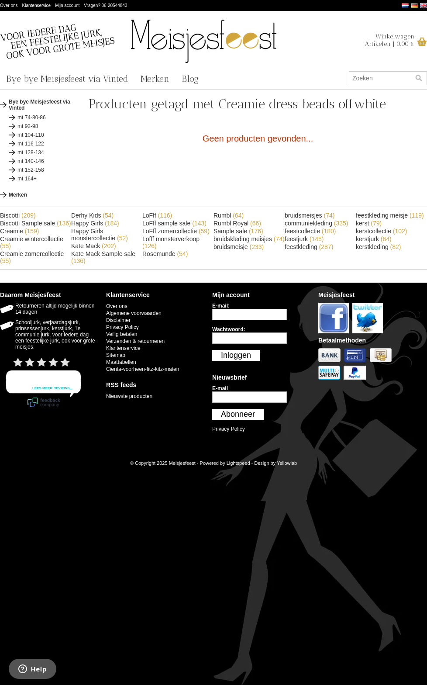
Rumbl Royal (237, 223)
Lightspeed (238, 463)
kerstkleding (378, 246)
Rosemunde (165, 253)
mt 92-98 (27, 126)
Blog (190, 78)
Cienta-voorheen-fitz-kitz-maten (142, 369)
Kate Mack (93, 245)
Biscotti (18, 215)
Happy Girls (95, 223)
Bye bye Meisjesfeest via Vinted (67, 78)
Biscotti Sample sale (35, 223)
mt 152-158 (30, 170)
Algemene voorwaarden (134, 313)
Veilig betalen (121, 334)
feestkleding (309, 246)
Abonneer (238, 414)
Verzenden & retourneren (135, 341)
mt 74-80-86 (31, 117)
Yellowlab (287, 463)
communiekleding (316, 223)
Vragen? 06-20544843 (105, 5)
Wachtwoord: (228, 329)
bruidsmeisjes (309, 215)
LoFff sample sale (174, 223)
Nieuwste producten (129, 396)
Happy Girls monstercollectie (99, 235)
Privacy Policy (122, 327)
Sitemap (115, 355)
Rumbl (229, 215)
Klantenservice (36, 5)
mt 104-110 (30, 135)
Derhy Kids (92, 215)
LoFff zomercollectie (176, 231)
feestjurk (304, 238)
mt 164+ (27, 179)
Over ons (9, 5)
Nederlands (405, 5)
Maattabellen (121, 362)
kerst (369, 223)
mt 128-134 (30, 152)
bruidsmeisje (239, 246)
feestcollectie (310, 231)
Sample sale (238, 231)
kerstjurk (374, 238)
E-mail (220, 388)
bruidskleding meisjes (249, 238)
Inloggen (236, 355)
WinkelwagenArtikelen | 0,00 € (389, 40)
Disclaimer (118, 320)
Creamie (19, 231)
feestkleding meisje (390, 215)
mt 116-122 (30, 144)
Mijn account (67, 5)
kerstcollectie (381, 231)
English (423, 5)
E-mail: (221, 306)
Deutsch (414, 5)
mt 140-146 (30, 161)
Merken (155, 78)
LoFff (157, 215)
